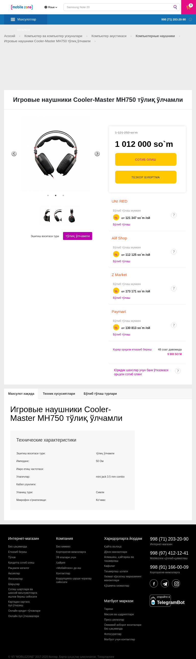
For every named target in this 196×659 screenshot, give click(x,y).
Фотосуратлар (112, 624)
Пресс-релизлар (114, 609)
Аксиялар (14, 563)
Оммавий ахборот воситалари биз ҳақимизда (122, 616)
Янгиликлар (15, 568)
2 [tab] (55, 195)
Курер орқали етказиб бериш (132, 339)
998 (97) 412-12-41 (169, 543)
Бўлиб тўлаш (121, 214)
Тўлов (12, 547)
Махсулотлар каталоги (26, 21)
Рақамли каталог (18, 558)
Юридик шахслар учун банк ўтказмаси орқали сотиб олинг (141, 362)
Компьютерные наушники (156, 36)
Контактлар (63, 563)
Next (97, 153)
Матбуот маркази (118, 591)
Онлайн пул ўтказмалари (23, 606)
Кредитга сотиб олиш (21, 552)
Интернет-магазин (23, 528)
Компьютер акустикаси (110, 36)
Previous (14, 153)
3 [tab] (63, 195)
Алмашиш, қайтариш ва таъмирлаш (119, 549)
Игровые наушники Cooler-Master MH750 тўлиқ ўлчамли (47, 41)
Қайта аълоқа (112, 536)
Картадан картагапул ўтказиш (19, 593)
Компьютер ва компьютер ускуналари (53, 36)
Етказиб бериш (17, 542)
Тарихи (108, 599)
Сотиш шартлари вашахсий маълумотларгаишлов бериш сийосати (22, 583)
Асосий (10, 36)
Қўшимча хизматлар (116, 575)
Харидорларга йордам (123, 528)
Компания (64, 528)
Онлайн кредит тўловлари (24, 600)
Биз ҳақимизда (17, 536)
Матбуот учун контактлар (119, 629)
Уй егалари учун (66, 547)
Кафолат (109, 556)
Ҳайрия (60, 552)
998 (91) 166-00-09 (169, 557)
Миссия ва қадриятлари (119, 604)
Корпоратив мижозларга (71, 542)
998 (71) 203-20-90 (169, 529)
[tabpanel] (55, 154)
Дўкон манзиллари (115, 542)
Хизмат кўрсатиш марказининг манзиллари (123, 568)
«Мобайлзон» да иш (68, 558)
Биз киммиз (63, 536)
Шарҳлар (14, 574)
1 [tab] (48, 195)
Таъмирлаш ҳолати (116, 561)
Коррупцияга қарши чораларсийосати (74, 570)
